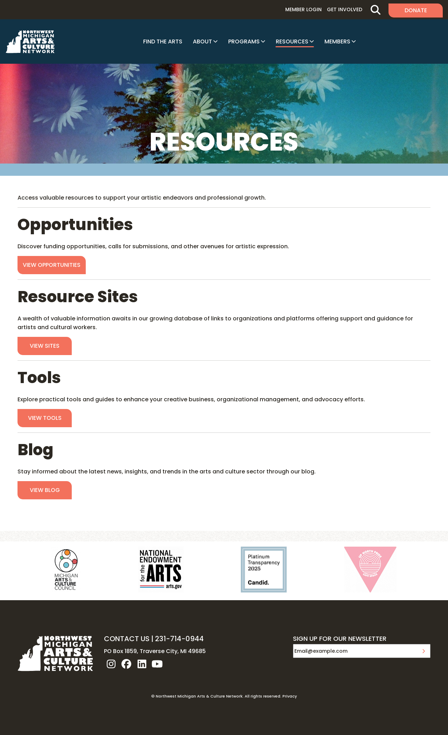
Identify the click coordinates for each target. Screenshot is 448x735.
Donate (416, 10)
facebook (126, 664)
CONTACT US (126, 638)
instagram (111, 664)
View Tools (45, 418)
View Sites (44, 346)
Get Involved (344, 9)
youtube (157, 664)
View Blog (45, 490)
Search (375, 10)
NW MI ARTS (30, 41)
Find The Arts (162, 41)
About (202, 41)
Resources (292, 41)
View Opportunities (51, 265)
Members (337, 41)
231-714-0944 (179, 638)
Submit (423, 651)
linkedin (142, 664)
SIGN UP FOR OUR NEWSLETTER (339, 639)
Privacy (289, 696)
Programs (244, 41)
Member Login (303, 9)
